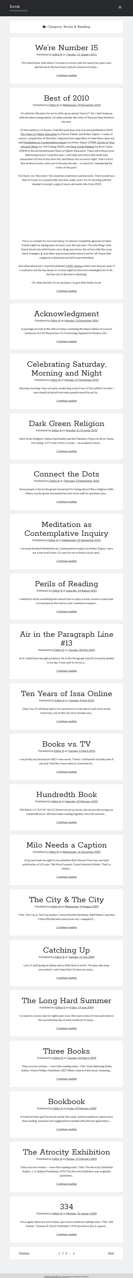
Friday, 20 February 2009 (81, 1108)
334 (66, 1207)
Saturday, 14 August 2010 (81, 590)
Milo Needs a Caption (66, 845)
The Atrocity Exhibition (66, 1152)
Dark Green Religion (82, 146)
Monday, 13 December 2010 (81, 320)
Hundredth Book (66, 795)
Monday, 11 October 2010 (81, 430)
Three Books (66, 1051)
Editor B (57, 54)
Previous (24, 1253)
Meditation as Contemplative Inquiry (45, 142)
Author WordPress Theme (56, 1276)
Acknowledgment (66, 314)
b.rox (15, 6)
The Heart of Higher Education (38, 134)
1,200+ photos (74, 265)
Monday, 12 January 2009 (81, 1213)
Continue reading (66, 75)
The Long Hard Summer (66, 1001)
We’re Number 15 (66, 48)
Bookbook (66, 1102)
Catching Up (66, 950)
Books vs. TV (66, 744)
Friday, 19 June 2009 (81, 1007)
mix (58, 184)
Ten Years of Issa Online (66, 694)
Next (111, 1253)
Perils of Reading (66, 584)
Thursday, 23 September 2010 (81, 480)
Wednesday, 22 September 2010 (81, 540)
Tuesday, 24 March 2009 (81, 1057)
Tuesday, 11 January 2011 (81, 54)
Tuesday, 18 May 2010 (81, 649)
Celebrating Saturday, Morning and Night (66, 368)
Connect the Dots (66, 474)
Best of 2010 (66, 98)
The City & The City (66, 900)
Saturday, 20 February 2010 (81, 801)
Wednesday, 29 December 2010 (81, 104)
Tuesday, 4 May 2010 (81, 700)
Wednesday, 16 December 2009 (81, 851)
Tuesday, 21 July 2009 (81, 956)
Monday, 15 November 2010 (81, 379)
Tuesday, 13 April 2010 (81, 750)
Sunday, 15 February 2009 (81, 1158)
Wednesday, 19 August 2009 (81, 906)
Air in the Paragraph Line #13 (66, 638)
